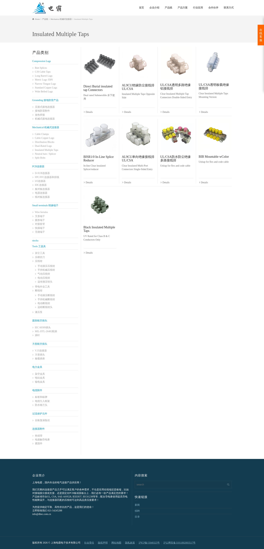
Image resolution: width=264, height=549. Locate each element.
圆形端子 (40, 220)
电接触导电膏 (42, 439)
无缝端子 (40, 232)
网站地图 (116, 542)
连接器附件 (38, 429)
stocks (35, 240)
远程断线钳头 (45, 307)
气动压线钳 (44, 273)
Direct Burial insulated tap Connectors (98, 88)
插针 (37, 335)
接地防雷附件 (42, 110)
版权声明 (103, 542)
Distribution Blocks (44, 142)
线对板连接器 (42, 197)
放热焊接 (40, 115)
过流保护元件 (39, 413)
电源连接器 (41, 193)
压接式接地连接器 (45, 107)
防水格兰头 (41, 405)
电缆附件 (37, 390)
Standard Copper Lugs (46, 87)
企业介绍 (154, 7)
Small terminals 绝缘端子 (45, 205)
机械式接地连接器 (45, 118)
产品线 (168, 7)
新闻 (137, 505)
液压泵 (38, 312)
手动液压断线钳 (46, 295)
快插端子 (40, 228)
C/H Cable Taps (43, 71)
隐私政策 (130, 542)
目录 (137, 516)
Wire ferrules (41, 212)
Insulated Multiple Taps (46, 150)
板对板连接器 (42, 189)
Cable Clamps (42, 134)
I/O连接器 (40, 181)
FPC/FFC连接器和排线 (47, 177)
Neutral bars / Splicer (45, 154)
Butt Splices (41, 68)
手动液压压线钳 (46, 266)
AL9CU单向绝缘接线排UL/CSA (138, 158)
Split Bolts (40, 157)
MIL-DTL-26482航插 (46, 331)
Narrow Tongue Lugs (45, 83)
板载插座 (40, 358)
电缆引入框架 (42, 401)
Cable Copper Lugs (44, 138)
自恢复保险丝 (42, 420)
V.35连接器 (41, 350)
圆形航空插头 (39, 320)
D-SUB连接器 (42, 173)
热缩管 (38, 435)
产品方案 (183, 7)
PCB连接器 (38, 166)
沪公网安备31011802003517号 (179, 542)
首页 (141, 7)
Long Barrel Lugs (44, 76)
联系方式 (229, 7)
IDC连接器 (41, 185)
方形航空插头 (39, 344)
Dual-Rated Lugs (43, 146)
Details (89, 112)
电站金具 (40, 377)
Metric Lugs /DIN (44, 79)
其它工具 (40, 253)
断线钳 (38, 290)
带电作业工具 (42, 286)
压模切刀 (40, 257)
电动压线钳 (44, 278)
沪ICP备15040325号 (149, 542)
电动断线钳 (44, 303)
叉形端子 (40, 216)
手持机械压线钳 (46, 270)
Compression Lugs (41, 61)
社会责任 (89, 542)
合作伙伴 (213, 7)
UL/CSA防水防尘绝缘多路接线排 (175, 158)
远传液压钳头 (45, 281)
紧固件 (38, 443)
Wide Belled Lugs (44, 91)
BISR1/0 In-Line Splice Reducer (99, 158)
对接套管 (40, 224)
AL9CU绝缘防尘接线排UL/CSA (138, 87)
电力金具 (37, 367)
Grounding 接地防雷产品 (45, 100)
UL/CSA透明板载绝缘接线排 (214, 86)
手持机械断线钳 (46, 299)
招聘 (137, 511)
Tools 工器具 (39, 246)
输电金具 (40, 382)
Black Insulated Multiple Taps (99, 229)
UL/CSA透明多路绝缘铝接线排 (175, 86)
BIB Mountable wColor (214, 157)
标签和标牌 (41, 397)
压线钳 (38, 261)
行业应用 (198, 7)
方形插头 (40, 354)
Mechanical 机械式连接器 (45, 127)
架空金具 (40, 374)
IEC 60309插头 (43, 327)
